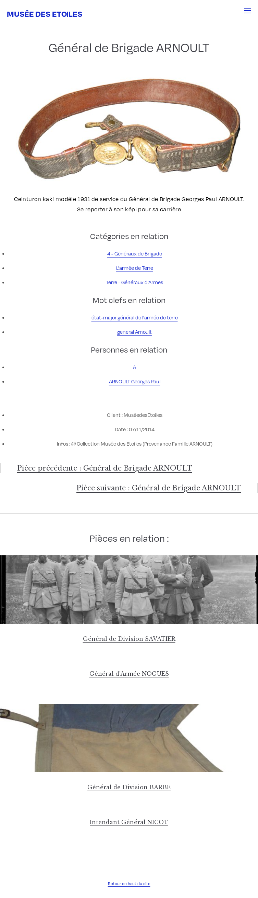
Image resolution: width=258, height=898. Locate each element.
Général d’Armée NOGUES (129, 673)
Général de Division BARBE (129, 787)
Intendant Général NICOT (129, 822)
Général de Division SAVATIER (129, 638)
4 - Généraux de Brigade (134, 253)
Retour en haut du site (129, 883)
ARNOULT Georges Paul (134, 381)
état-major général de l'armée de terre (134, 317)
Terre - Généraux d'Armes (134, 282)
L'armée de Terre (134, 267)
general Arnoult (134, 331)
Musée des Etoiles (44, 13)
